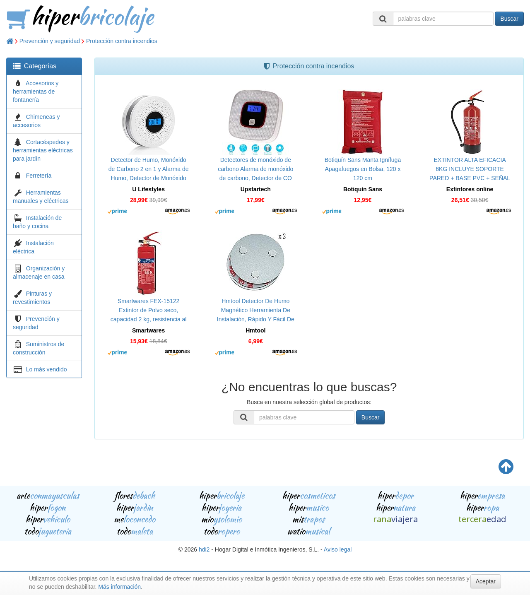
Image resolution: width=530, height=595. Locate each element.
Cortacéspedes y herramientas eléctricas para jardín (43, 150)
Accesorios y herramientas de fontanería (35, 91)
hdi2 (204, 549)
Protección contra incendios (121, 41)
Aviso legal (338, 549)
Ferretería (38, 175)
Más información (119, 586)
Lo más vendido (46, 369)
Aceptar (486, 581)
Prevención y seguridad (49, 41)
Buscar (509, 18)
